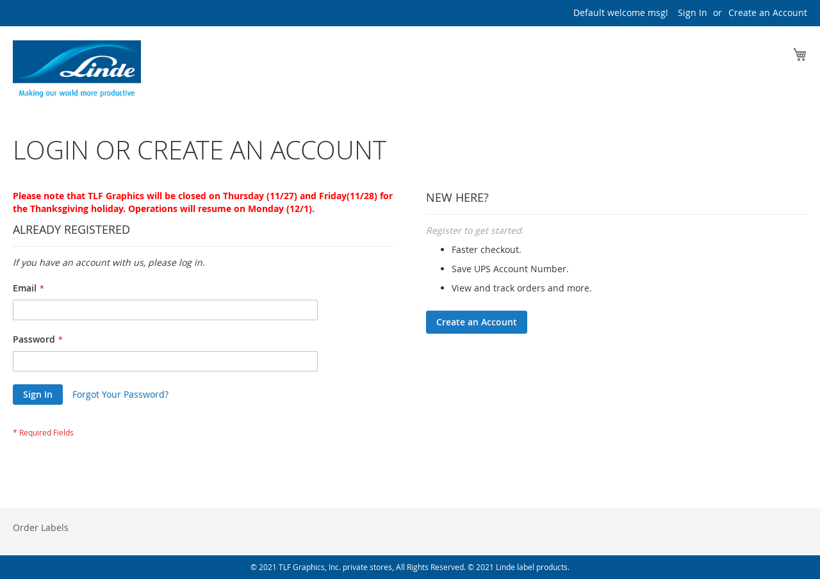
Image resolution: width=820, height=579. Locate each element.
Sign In (692, 12)
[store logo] (77, 72)
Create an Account (767, 12)
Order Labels (41, 527)
